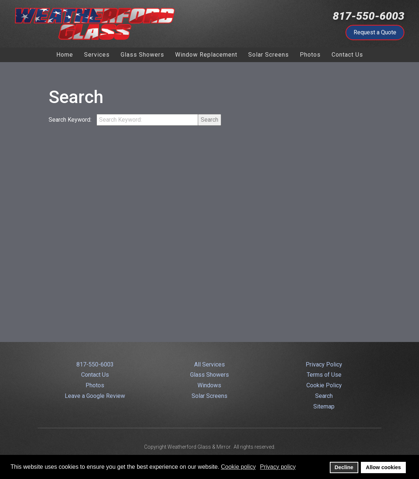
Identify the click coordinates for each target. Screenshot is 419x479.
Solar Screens (209, 395)
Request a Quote (375, 32)
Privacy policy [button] (278, 467)
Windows (209, 385)
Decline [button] (344, 467)
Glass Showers (209, 374)
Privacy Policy (324, 364)
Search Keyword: (71, 119)
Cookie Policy (324, 385)
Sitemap (324, 406)
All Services (209, 364)
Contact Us (95, 374)
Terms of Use (324, 374)
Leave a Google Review (95, 395)
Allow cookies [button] (383, 467)
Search (209, 119)
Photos (95, 385)
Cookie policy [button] (238, 467)
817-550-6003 (368, 15)
